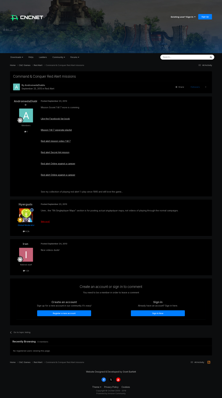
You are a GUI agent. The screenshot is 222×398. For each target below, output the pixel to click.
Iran (25, 243)
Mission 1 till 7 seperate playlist (56, 130)
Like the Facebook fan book (55, 118)
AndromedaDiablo (35, 85)
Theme (96, 387)
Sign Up (205, 16)
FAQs (31, 57)
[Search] (176, 57)
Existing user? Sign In (183, 17)
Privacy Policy (111, 387)
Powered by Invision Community (111, 393)
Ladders (43, 57)
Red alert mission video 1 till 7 (56, 141)
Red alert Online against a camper (58, 163)
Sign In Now (157, 313)
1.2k (26, 270)
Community (58, 57)
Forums (74, 57)
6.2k (26, 231)
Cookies (125, 387)
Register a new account (64, 313)
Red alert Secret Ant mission (55, 152)
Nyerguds (25, 204)
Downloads (16, 57)
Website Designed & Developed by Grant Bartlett (111, 371)
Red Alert (49, 88)
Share (179, 87)
